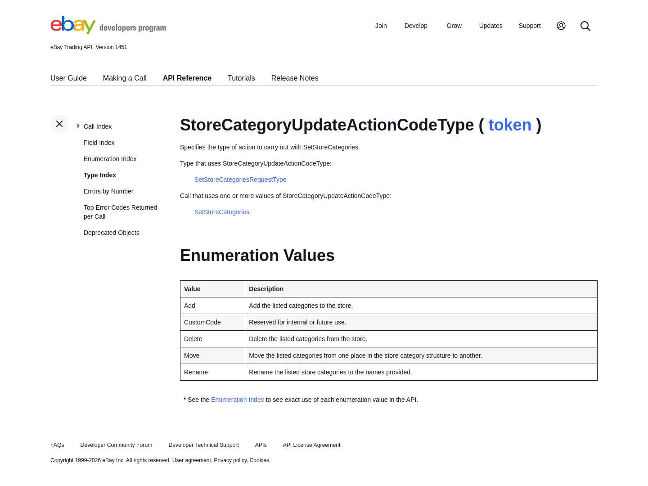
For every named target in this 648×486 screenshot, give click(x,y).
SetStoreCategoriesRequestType (240, 179)
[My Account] (561, 26)
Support (530, 25)
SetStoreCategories (221, 212)
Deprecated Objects (112, 232)
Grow (454, 25)
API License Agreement (311, 445)
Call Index (98, 126)
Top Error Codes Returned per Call (120, 212)
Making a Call (125, 78)
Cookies (259, 460)
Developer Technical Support (203, 445)
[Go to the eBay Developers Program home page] (108, 32)
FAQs (57, 445)
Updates (491, 25)
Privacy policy (230, 460)
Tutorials (241, 78)
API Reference (187, 78)
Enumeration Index (110, 158)
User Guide (68, 78)
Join (381, 25)
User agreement (191, 460)
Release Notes (295, 78)
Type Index (100, 175)
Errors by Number (108, 191)
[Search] (585, 26)
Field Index (99, 142)
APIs (261, 445)
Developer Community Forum (117, 445)
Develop (416, 25)
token (509, 125)
